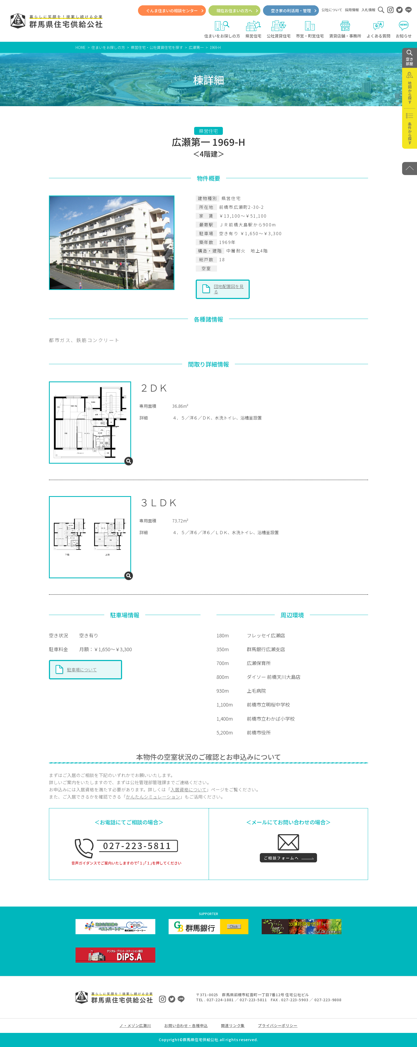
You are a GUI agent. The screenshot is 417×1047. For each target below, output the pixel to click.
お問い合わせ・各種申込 (186, 1025)
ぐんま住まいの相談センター (172, 10)
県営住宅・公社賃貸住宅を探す (157, 47)
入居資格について (188, 789)
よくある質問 (378, 29)
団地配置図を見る (229, 289)
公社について (332, 9)
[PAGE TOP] (409, 168)
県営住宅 (253, 29)
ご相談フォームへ (281, 858)
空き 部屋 (409, 58)
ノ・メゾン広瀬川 (135, 1025)
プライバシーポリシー (277, 1025)
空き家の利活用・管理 (291, 10)
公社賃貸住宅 (279, 29)
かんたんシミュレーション (153, 796)
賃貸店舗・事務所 (345, 29)
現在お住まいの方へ (234, 10)
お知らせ (404, 29)
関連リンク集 (233, 1025)
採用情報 (352, 9)
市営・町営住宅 (310, 29)
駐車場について (82, 669)
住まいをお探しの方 (222, 29)
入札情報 (368, 9)
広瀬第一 (196, 47)
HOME (81, 47)
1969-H (215, 47)
